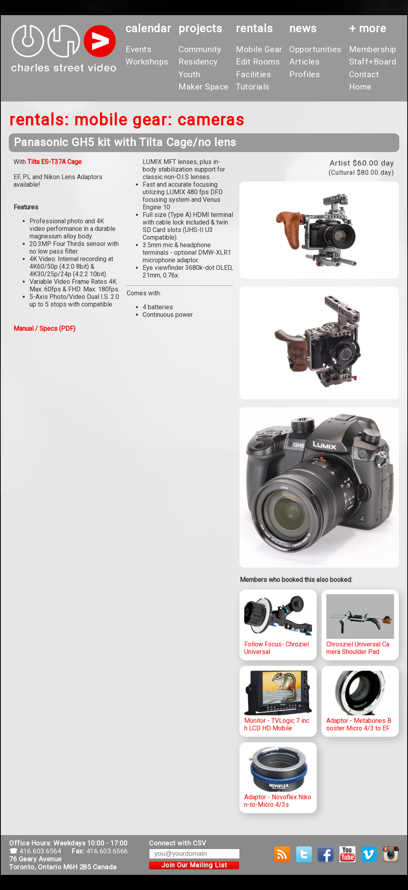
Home (360, 87)
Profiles (304, 74)
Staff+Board (372, 61)
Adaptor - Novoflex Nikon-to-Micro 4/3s (278, 777)
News (303, 28)
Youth (189, 74)
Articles (304, 61)
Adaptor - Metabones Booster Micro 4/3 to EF (360, 701)
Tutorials (253, 87)
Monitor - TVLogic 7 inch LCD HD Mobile (278, 701)
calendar (148, 28)
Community (200, 49)
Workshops (147, 61)
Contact (364, 74)
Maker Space (203, 87)
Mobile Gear (259, 49)
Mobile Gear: (123, 120)
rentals (254, 28)
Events (138, 49)
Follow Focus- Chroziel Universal (278, 625)
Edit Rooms (258, 61)
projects (200, 28)
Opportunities (315, 49)
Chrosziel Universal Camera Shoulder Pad (360, 625)
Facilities (253, 74)
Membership (372, 49)
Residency (198, 61)
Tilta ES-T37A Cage (54, 162)
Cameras (211, 120)
